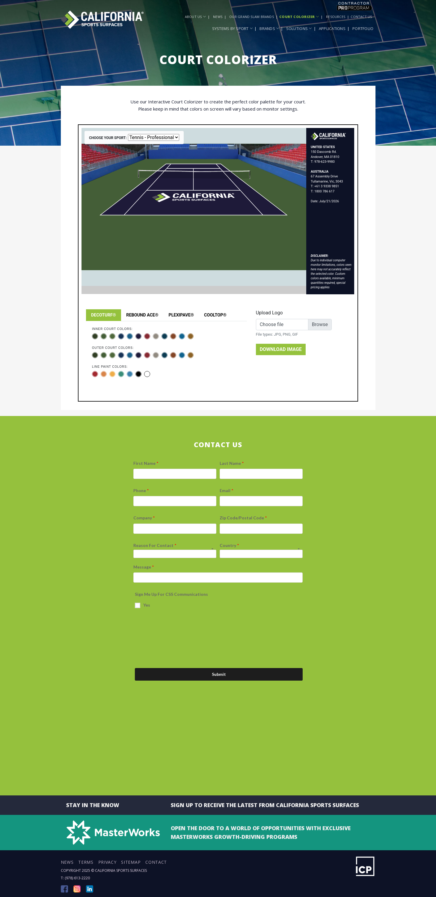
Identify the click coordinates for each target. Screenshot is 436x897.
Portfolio (362, 28)
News (217, 16)
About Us (195, 16)
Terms (85, 862)
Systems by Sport (232, 28)
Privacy (107, 862)
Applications (332, 28)
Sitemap (131, 862)
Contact (156, 862)
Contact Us (361, 16)
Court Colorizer (299, 16)
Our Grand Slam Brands (251, 16)
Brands (269, 28)
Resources (335, 16)
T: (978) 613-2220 (75, 878)
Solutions (299, 28)
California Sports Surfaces (121, 870)
